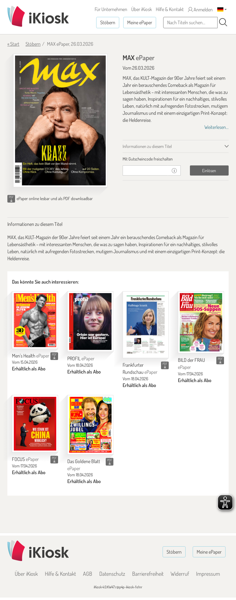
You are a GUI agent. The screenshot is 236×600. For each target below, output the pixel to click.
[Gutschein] (145, 170)
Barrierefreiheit (147, 573)
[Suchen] (223, 22)
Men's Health (30, 356)
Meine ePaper (139, 22)
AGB (87, 573)
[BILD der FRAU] (201, 322)
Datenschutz (112, 573)
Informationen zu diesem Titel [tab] (147, 146)
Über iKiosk (141, 9)
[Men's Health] (35, 320)
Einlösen (209, 170)
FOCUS (25, 459)
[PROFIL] (90, 321)
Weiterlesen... (216, 127)
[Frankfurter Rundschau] (146, 324)
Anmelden (200, 9)
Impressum (208, 573)
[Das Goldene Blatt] (90, 425)
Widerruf (180, 573)
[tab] (176, 159)
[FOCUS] (35, 423)
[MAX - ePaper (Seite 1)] (60, 120)
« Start (13, 44)
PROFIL (80, 358)
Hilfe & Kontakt (170, 9)
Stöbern (107, 22)
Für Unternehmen (111, 9)
